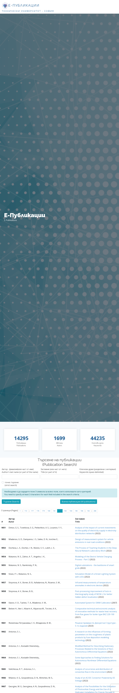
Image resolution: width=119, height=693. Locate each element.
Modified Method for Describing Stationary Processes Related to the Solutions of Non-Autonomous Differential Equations (94, 649)
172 (26, 511)
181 (54, 511)
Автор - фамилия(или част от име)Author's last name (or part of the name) (20, 470)
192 (88, 511)
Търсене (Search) (11, 501)
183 (65, 511)
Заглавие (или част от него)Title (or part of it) (53, 470)
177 (32, 511)
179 (43, 511)
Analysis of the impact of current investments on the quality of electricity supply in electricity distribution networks (95, 530)
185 (76, 511)
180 (49, 511)
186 (82, 511)
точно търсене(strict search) (12, 484)
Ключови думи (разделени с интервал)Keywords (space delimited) (97, 470)
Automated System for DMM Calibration (93, 602)
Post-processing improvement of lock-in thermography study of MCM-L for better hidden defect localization (93, 594)
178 (38, 511)
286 (95, 511)
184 (71, 511)
